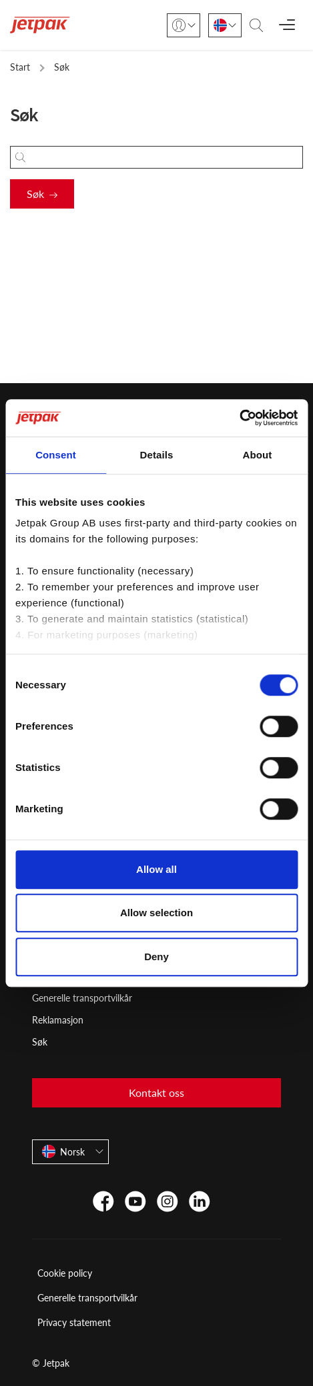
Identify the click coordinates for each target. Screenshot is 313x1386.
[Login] (183, 25)
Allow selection (156, 912)
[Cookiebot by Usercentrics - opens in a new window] (239, 417)
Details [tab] (157, 454)
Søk (35, 193)
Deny (156, 956)
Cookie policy (64, 1273)
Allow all (156, 869)
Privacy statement (74, 1322)
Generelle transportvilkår (82, 998)
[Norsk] (225, 25)
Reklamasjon (57, 1020)
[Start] (40, 25)
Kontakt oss (156, 1092)
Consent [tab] (55, 454)
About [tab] (257, 454)
